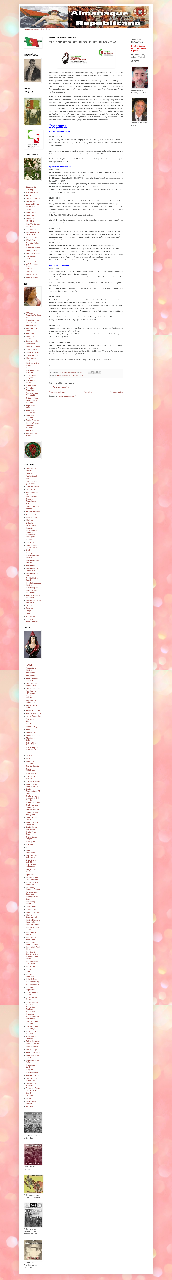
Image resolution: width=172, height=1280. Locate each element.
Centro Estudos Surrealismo (32, 823)
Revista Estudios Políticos (32, 562)
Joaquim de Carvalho (30, 970)
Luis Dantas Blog (32, 982)
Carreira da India (32, 766)
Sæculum (29, 608)
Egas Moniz (30, 344)
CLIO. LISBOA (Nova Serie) (31, 483)
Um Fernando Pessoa (31, 1102)
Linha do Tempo (32, 979)
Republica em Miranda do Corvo (32, 411)
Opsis (28, 550)
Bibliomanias (31, 732)
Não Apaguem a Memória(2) (32, 394)
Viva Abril (29, 1106)
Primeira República (33, 1052)
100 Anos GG (31, 187)
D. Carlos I (30, 845)
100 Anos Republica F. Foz (32, 319)
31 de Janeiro (31, 323)
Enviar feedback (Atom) (67, 396)
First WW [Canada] (33, 224)
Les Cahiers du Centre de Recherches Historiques (31, 534)
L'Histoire (29, 523)
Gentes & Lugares (33, 353)
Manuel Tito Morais (33, 985)
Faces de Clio (31, 515)
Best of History (31, 727)
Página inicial (89, 392)
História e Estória (32, 363)
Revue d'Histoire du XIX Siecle (33, 601)
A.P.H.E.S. (30, 665)
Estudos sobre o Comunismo (32, 883)
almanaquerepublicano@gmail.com (37, 29)
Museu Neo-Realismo (30, 1008)
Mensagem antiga (116, 392)
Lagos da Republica (30, 975)
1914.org (29, 190)
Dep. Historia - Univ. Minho (31, 861)
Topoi (28, 614)
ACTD (28, 195)
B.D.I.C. (29, 724)
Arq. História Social (33, 688)
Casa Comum (31, 774)
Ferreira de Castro (33, 347)
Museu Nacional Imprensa (32, 1003)
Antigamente (30, 676)
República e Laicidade (30, 1066)
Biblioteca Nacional (63, 375)
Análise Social (31, 476)
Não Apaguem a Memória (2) (32, 1027)
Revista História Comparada (32, 569)
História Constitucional (31, 916)
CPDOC (29, 758)
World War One (32, 277)
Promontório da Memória (32, 402)
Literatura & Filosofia (30, 381)
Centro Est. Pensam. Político (32, 809)
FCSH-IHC (30, 221)
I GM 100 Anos (31, 237)
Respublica (30, 1070)
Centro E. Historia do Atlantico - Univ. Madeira (33, 798)
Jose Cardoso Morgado (31, 377)
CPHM (28, 210)
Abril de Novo (31, 326)
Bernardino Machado (30, 337)
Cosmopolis (30, 842)
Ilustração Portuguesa (30, 367)
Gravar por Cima (32, 355)
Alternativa (30, 333)
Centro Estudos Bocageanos (32, 814)
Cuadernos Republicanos (31, 500)
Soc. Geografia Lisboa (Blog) (31, 1079)
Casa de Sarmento (33, 781)
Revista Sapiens (32, 588)
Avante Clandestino (33, 716)
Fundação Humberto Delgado (33, 888)
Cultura (29, 504)
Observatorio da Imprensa (32, 1032)
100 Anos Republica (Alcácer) (33, 314)
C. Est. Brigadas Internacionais (32, 749)
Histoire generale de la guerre (32, 233)
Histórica (29, 520)
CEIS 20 (29, 756)
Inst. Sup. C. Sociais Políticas (32, 953)
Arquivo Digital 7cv (33, 710)
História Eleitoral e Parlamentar (33, 921)
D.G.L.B (29, 847)
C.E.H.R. (29, 753)
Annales (29, 473)
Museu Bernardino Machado (33, 993)
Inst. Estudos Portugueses (31, 938)
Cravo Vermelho (32, 341)
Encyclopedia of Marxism (32, 871)
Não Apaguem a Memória (32, 1023)
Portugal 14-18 (31, 251)
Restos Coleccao (32, 420)
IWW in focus (31, 240)
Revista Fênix (31, 565)
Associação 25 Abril (33, 713)
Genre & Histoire (32, 517)
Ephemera (30, 875)
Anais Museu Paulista (31, 469)
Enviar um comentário (61, 387)
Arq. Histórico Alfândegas (31, 692)
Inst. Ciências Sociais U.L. (31, 934)
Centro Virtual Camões (31, 833)
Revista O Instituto (33, 1076)
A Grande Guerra (32, 193)
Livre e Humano (32, 385)
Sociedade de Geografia (31, 1084)
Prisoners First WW (33, 254)
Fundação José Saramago (32, 893)
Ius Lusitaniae (31, 967)
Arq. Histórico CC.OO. (31, 697)
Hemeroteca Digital (33, 912)
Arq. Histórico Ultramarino (31, 702)
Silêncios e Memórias (30, 427)
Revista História (32, 1073)
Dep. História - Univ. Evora (31, 866)
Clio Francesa (31, 489)
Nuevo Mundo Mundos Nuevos (32, 546)
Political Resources (33, 1041)
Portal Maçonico (32, 1047)
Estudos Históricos (33, 512)
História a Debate (32, 925)
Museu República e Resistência (33, 1018)
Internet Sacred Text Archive (32, 963)
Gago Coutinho (31, 350)
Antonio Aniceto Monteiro (32, 679)
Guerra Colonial (32, 909)
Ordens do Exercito (33, 248)
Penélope (29, 553)
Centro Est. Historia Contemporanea (33, 804)
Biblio (28, 730)
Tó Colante (30, 1096)
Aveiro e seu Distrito (30, 720)
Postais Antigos (32, 1050)
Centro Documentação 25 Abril (33, 791)
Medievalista (30, 542)
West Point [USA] (32, 275)
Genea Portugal (32, 907)
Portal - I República (33, 1044)
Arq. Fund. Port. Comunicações (32, 684)
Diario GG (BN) (31, 212)
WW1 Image (30, 272)
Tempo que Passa (33, 1088)
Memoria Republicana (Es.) (32, 989)
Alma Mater (30, 673)
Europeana (30, 218)
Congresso (74, 375)
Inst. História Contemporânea (32, 943)
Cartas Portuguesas (30, 770)
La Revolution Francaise (31, 527)
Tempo (28, 611)
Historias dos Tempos (31, 359)
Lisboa (81, 375)
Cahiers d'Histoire (32, 486)
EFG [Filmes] (31, 215)
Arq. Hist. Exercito (33, 198)
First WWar (30, 227)
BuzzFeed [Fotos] (32, 204)
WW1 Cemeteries (32, 269)
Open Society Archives (31, 1037)
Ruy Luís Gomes (32, 423)
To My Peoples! (32, 261)
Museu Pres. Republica (30, 1013)
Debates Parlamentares (31, 851)
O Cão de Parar (32, 398)
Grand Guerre (31, 230)
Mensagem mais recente (58, 392)
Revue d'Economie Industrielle (33, 596)
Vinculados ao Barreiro (31, 434)
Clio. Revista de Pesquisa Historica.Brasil (32, 494)
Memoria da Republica (30, 389)
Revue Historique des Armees (32, 592)
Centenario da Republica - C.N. (32, 785)
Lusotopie (29, 540)
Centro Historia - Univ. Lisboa (32, 828)
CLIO (28, 479)
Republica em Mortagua (31, 416)
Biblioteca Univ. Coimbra (32, 739)
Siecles (29, 605)
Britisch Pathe (31, 201)
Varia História (31, 617)
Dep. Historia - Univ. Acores (31, 856)
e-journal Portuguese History (33, 620)
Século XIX (30, 431)
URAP (28, 1099)
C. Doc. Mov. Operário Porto (31, 744)
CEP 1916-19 (31, 207)
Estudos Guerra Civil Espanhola (32, 878)
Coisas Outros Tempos (31, 838)
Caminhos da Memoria (31, 762)
